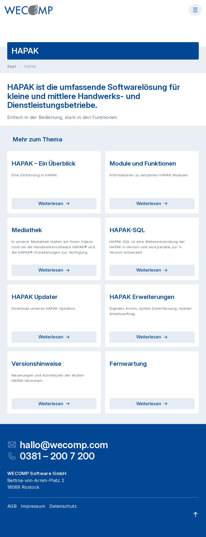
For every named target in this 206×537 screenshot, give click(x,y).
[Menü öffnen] (195, 10)
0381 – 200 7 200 (57, 456)
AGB (12, 506)
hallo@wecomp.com (64, 444)
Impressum (33, 506)
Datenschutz (63, 506)
